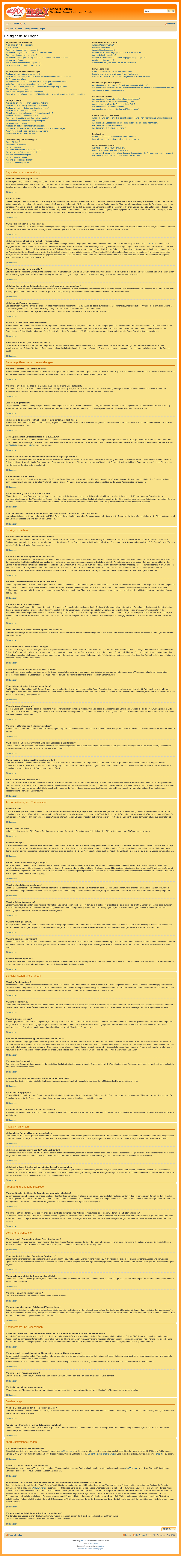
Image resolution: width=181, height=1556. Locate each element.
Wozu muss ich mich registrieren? (19, 45)
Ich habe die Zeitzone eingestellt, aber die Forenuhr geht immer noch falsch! (36, 82)
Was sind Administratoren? (103, 45)
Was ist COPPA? (12, 47)
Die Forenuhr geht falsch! (16, 79)
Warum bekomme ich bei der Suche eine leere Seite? (113, 104)
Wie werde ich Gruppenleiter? (104, 55)
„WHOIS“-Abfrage (39, 1488)
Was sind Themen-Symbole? (17, 162)
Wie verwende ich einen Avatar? (19, 89)
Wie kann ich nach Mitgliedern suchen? (108, 107)
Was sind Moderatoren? (101, 47)
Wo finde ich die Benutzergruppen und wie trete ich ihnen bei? (117, 53)
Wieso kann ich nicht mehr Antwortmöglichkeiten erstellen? (29, 113)
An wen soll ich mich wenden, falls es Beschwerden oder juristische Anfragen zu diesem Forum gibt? (132, 153)
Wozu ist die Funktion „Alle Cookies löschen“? (24, 65)
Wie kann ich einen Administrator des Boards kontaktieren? (116, 156)
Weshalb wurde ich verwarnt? (17, 123)
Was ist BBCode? (13, 142)
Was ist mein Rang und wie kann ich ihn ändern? (25, 92)
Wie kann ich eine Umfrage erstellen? (21, 111)
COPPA (150, 243)
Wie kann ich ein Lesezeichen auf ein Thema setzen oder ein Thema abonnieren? (125, 123)
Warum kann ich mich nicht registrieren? (22, 50)
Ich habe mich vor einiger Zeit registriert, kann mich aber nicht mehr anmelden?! (38, 58)
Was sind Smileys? (13, 147)
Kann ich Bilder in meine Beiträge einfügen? (23, 150)
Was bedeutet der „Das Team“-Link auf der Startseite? (114, 63)
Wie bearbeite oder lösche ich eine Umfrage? (24, 116)
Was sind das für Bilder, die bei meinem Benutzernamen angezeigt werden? (36, 87)
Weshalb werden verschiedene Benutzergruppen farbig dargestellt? (119, 58)
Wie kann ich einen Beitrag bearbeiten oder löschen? (27, 105)
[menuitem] (23, 24)
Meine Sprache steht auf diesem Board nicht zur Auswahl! (29, 84)
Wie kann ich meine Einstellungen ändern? (23, 74)
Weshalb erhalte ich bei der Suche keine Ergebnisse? (113, 102)
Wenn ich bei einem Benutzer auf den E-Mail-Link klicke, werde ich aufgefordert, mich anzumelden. (45, 94)
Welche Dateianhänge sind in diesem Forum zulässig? (114, 137)
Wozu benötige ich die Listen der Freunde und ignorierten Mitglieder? (120, 85)
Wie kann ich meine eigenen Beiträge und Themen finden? (115, 109)
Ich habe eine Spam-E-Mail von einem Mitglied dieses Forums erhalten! (121, 77)
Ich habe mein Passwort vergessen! (20, 60)
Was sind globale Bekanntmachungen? (21, 152)
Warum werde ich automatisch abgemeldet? (23, 63)
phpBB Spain (93, 1543)
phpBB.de (31, 445)
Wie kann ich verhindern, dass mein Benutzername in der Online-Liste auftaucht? (38, 77)
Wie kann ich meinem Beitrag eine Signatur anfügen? (27, 108)
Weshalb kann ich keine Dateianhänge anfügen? (25, 121)
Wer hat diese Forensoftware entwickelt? (108, 148)
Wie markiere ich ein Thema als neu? (21, 133)
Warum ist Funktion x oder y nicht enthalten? (110, 150)
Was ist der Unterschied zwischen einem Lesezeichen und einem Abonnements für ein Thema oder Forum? (132, 119)
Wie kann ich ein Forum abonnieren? (107, 125)
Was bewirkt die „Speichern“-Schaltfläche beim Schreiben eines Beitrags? (35, 128)
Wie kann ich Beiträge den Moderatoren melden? (25, 126)
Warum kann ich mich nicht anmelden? (21, 55)
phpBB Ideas (131, 1468)
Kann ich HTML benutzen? (16, 145)
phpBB (82, 1541)
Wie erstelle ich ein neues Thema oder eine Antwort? (27, 103)
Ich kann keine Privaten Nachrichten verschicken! (112, 71)
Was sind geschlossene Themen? (19, 160)
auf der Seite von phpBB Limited (101, 1454)
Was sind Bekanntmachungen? (18, 155)
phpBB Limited (12, 445)
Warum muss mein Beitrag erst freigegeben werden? (27, 131)
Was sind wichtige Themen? (17, 157)
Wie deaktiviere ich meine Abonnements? (108, 128)
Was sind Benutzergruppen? (103, 50)
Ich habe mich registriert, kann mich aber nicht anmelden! (29, 53)
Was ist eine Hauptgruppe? (103, 60)
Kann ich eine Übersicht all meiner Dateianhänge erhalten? (116, 139)
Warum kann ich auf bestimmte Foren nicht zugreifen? (27, 118)
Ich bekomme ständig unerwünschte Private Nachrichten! (115, 74)
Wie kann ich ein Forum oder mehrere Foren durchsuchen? (116, 99)
